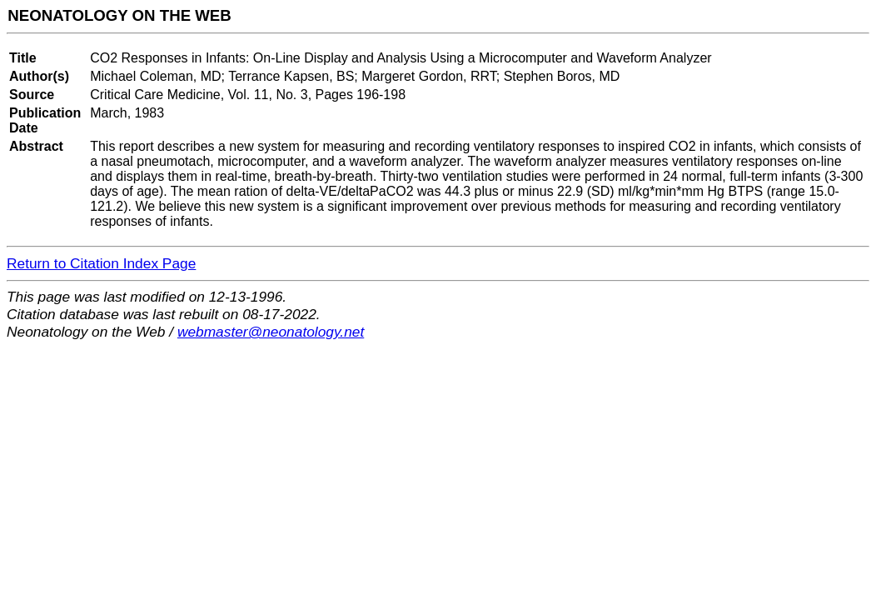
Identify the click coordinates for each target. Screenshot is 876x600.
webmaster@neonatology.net (270, 331)
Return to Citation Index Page (101, 263)
